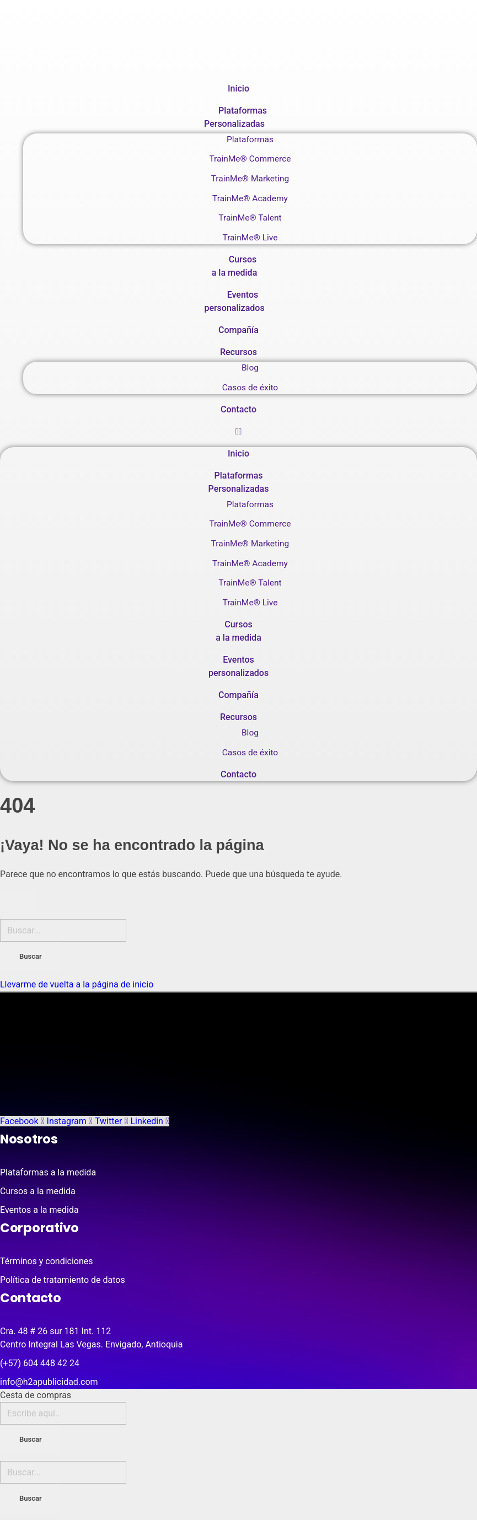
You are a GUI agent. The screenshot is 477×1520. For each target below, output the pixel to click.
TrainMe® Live (249, 238)
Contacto (238, 409)
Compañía (238, 330)
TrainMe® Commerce (250, 159)
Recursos (238, 352)
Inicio (238, 88)
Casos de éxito (250, 388)
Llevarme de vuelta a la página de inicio (76, 984)
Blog (250, 368)
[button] (238, 431)
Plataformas (250, 139)
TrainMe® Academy (250, 198)
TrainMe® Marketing (250, 179)
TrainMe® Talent (249, 218)
